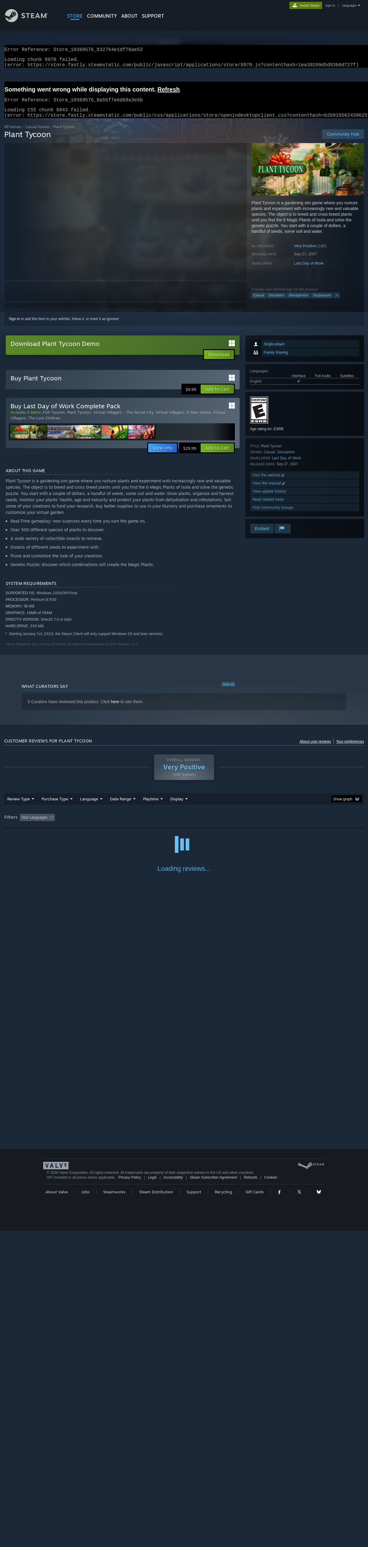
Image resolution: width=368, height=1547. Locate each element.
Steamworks (114, 1508)
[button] (217, 396)
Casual (259, 302)
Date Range (120, 806)
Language (89, 806)
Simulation (276, 302)
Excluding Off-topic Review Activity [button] (94, 825)
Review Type (18, 806)
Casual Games (37, 134)
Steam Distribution (156, 1508)
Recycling (223, 1508)
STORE (75, 16)
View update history (269, 498)
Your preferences (350, 748)
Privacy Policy (129, 1494)
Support (194, 1508)
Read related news (268, 506)
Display (176, 806)
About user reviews (315, 748)
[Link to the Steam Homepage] (31, 20)
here (115, 708)
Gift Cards (255, 1508)
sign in (330, 5)
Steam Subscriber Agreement (213, 1494)
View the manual (269, 490)
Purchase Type (55, 806)
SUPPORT (153, 16)
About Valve (57, 1508)
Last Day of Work (309, 270)
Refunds (250, 1494)
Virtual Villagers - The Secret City (123, 419)
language (349, 5)
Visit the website (269, 482)
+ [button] (337, 302)
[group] (184, 825)
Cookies (270, 1494)
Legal (152, 1494)
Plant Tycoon (79, 419)
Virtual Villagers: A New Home (183, 419)
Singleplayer (322, 302)
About (129, 16)
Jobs (85, 1508)
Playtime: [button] (141, 825)
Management (298, 302)
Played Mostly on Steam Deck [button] (184, 825)
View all (228, 691)
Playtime (150, 806)
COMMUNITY (102, 16)
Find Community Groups (273, 514)
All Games (12, 134)
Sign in (14, 326)
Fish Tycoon (54, 419)
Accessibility (173, 1494)
